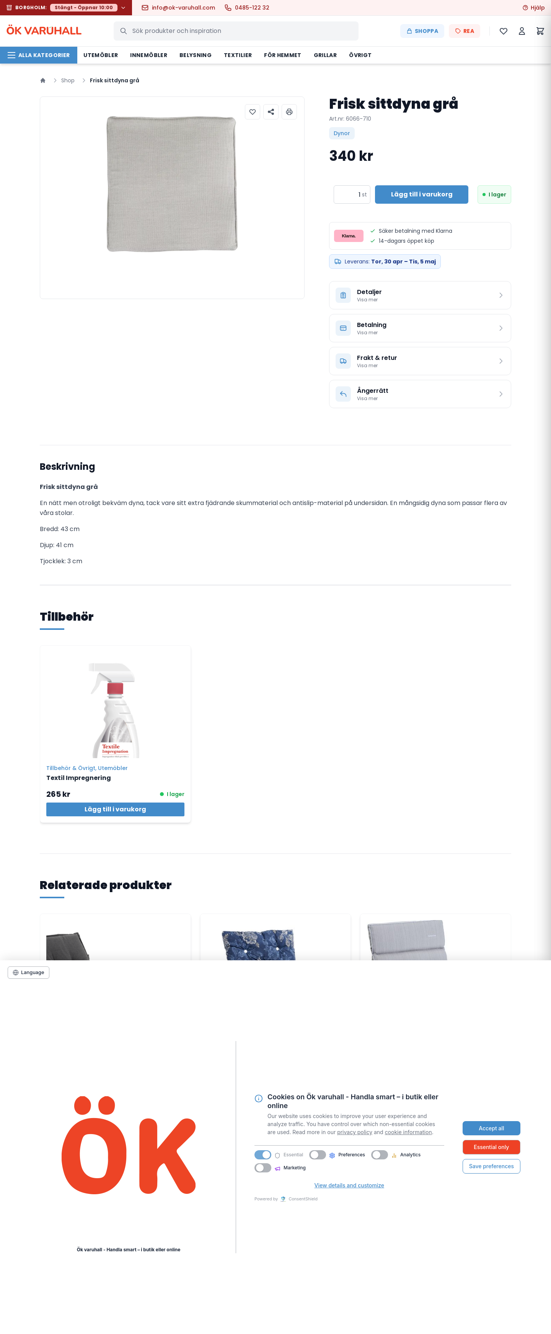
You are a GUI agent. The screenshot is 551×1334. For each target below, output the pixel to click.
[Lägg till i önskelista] (252, 111)
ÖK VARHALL (44, 31)
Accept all (491, 1128)
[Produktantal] (347, 194)
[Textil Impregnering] (115, 702)
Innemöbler (148, 55)
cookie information (408, 1132)
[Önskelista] (503, 31)
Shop (68, 80)
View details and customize (349, 1185)
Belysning (195, 55)
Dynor (342, 133)
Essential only (491, 1147)
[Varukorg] (540, 31)
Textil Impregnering (78, 777)
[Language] (28, 972)
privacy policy (354, 1132)
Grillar (325, 55)
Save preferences (491, 1166)
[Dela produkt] (271, 111)
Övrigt (360, 55)
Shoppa (422, 31)
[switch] (317, 1154)
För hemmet (283, 55)
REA (464, 31)
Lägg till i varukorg (115, 809)
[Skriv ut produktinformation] (289, 111)
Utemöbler (100, 55)
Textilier (238, 55)
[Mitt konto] (522, 31)
